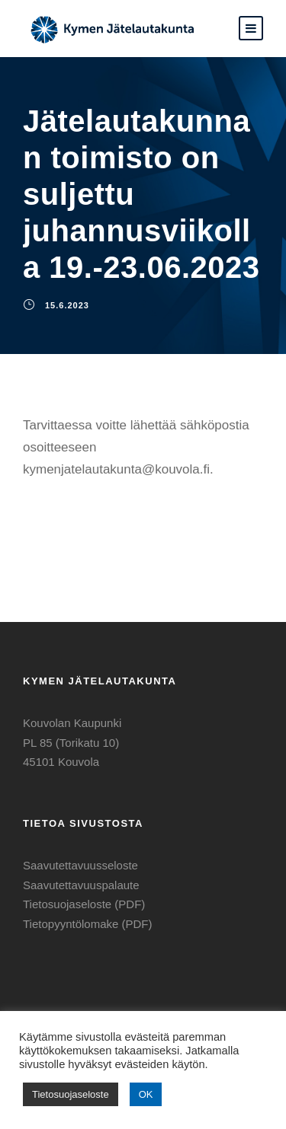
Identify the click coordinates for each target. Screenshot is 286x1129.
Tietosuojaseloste (70, 1094)
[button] (251, 28)
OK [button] (146, 1094)
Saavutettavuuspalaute (81, 885)
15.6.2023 (67, 305)
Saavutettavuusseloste (80, 865)
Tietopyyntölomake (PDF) (88, 923)
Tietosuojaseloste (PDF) (84, 904)
